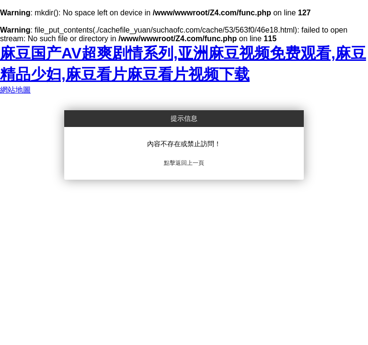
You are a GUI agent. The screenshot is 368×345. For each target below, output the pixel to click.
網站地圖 (15, 90)
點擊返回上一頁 (184, 163)
